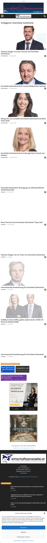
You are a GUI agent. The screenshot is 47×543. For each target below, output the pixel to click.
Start (2, 20)
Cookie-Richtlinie (17, 540)
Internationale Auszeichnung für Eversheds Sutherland (22, 287)
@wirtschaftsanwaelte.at (23, 448)
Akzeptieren (23, 527)
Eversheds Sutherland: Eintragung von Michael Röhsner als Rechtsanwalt (22, 189)
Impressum (31, 540)
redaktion (3, 192)
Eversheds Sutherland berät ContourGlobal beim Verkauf (23, 86)
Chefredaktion (4, 55)
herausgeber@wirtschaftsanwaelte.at (29, 476)
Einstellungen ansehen (23, 537)
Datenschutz (25, 540)
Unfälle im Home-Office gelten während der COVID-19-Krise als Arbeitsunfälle (22, 321)
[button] (44, 513)
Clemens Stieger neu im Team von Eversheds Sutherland (23, 255)
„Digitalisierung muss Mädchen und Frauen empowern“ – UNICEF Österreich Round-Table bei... (27, 495)
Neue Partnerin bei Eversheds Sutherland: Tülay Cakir (22, 222)
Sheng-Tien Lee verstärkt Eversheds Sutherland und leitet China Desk (23, 120)
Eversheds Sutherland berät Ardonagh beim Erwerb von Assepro (23, 154)
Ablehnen (23, 532)
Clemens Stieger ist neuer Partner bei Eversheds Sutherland (20, 53)
